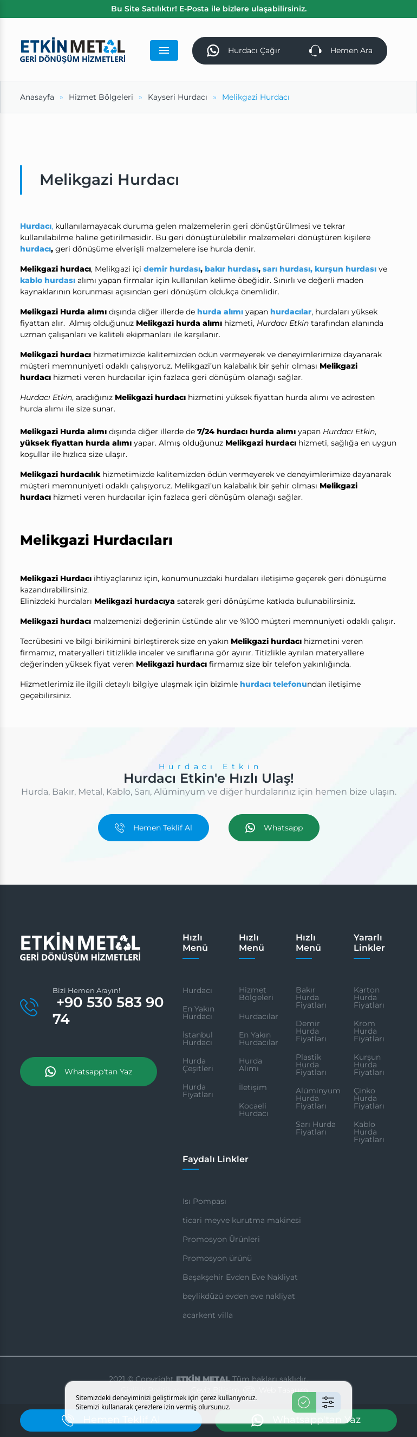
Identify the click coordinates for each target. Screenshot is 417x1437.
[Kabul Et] (304, 1402)
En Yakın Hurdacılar (258, 1038)
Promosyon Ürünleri (221, 1239)
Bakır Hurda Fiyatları (311, 997)
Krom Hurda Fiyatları (369, 1031)
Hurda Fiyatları (198, 1090)
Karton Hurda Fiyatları (369, 997)
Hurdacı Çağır (244, 50)
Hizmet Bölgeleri (256, 993)
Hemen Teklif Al (153, 828)
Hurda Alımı (250, 1064)
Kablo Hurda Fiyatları (369, 1131)
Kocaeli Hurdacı (254, 1109)
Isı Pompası (204, 1201)
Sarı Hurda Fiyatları (316, 1128)
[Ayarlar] (328, 1402)
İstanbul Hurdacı (198, 1038)
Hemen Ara (341, 50)
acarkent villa (208, 1315)
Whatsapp (274, 828)
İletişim (253, 1087)
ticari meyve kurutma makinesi (242, 1220)
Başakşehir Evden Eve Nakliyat (240, 1277)
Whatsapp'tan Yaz (88, 1071)
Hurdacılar (258, 1016)
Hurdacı (197, 990)
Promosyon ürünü (217, 1258)
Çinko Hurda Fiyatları (369, 1098)
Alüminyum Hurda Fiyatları (318, 1098)
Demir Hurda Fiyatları (311, 1031)
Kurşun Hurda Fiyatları (369, 1064)
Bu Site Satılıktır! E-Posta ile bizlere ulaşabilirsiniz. (209, 9)
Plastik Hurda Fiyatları (311, 1064)
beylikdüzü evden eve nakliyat (239, 1296)
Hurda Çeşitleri (198, 1064)
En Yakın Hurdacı (198, 1012)
